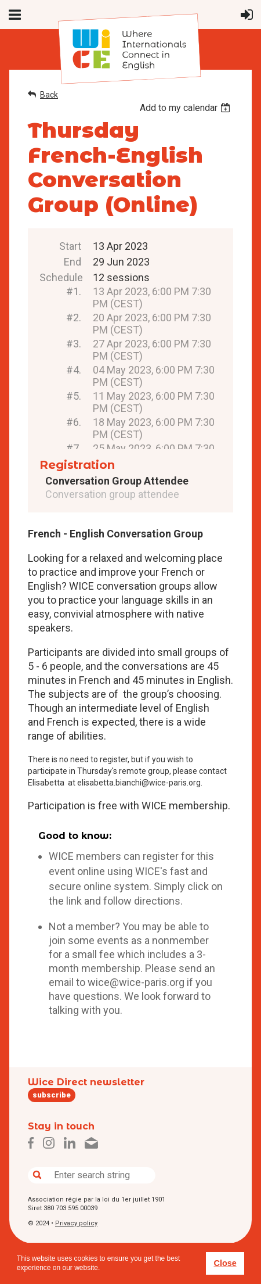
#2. (73, 317)
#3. (73, 344)
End (72, 262)
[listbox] (186, 108)
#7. (73, 448)
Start (70, 246)
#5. (73, 396)
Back (49, 94)
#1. (73, 291)
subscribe (51, 1095)
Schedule (60, 277)
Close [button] (224, 1263)
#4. (73, 370)
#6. (73, 422)
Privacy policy (76, 1223)
